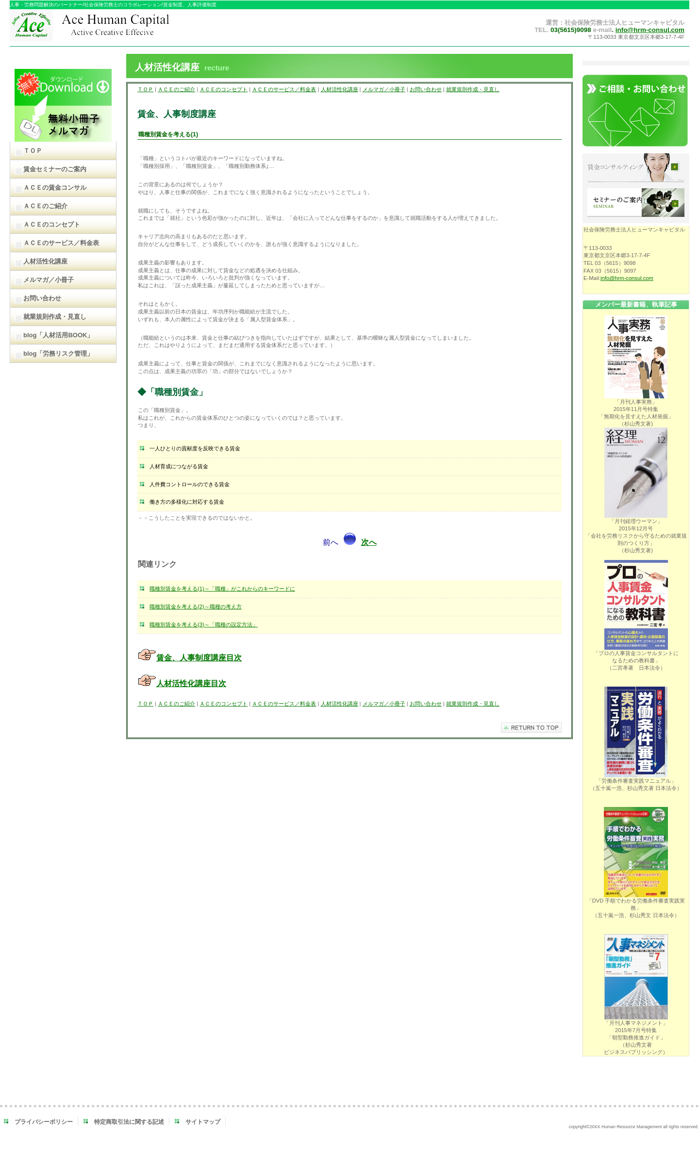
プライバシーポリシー (44, 1121)
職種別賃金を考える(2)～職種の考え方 (196, 606)
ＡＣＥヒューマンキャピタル (110, 28)
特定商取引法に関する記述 (129, 1121)
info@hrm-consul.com (650, 29)
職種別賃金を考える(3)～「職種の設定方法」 (204, 624)
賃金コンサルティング (635, 168)
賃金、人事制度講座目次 (199, 658)
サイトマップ (202, 1121)
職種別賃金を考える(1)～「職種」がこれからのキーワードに (222, 589)
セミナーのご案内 (635, 203)
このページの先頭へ (531, 728)
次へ (369, 542)
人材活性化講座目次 (191, 683)
